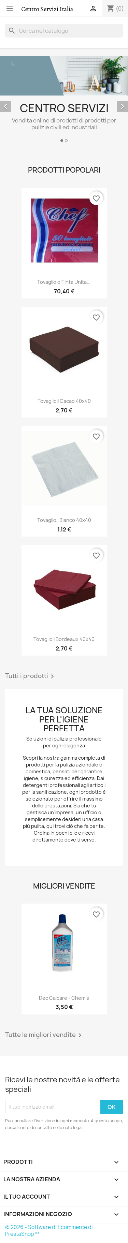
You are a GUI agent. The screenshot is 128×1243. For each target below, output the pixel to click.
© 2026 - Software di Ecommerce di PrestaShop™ (49, 1231)
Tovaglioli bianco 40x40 (64, 520)
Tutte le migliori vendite (44, 1035)
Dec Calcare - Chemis (64, 998)
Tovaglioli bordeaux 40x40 (64, 639)
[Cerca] (64, 31)
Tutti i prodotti (30, 676)
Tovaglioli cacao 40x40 (64, 401)
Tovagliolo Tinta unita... (64, 282)
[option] (64, 100)
